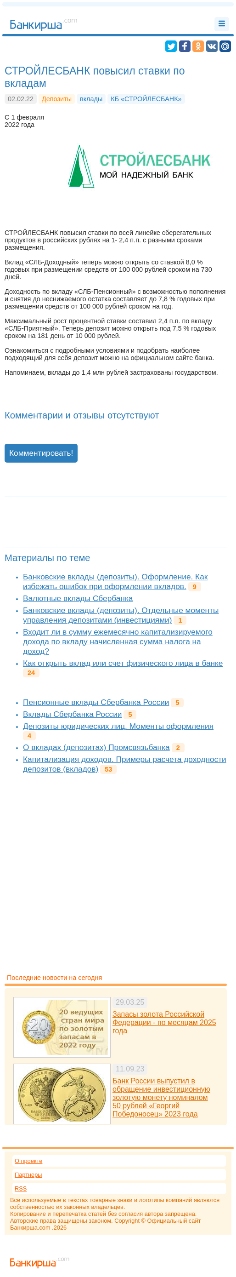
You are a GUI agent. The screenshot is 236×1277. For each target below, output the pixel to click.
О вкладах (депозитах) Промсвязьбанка (96, 747)
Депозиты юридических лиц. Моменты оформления (118, 726)
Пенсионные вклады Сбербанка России (96, 702)
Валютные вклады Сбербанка (78, 598)
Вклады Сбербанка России (72, 714)
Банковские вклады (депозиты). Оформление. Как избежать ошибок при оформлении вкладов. (115, 581)
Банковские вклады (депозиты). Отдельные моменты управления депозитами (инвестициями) (121, 615)
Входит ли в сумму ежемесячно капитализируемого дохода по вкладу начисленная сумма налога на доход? (118, 641)
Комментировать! (41, 453)
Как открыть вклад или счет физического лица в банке (123, 663)
